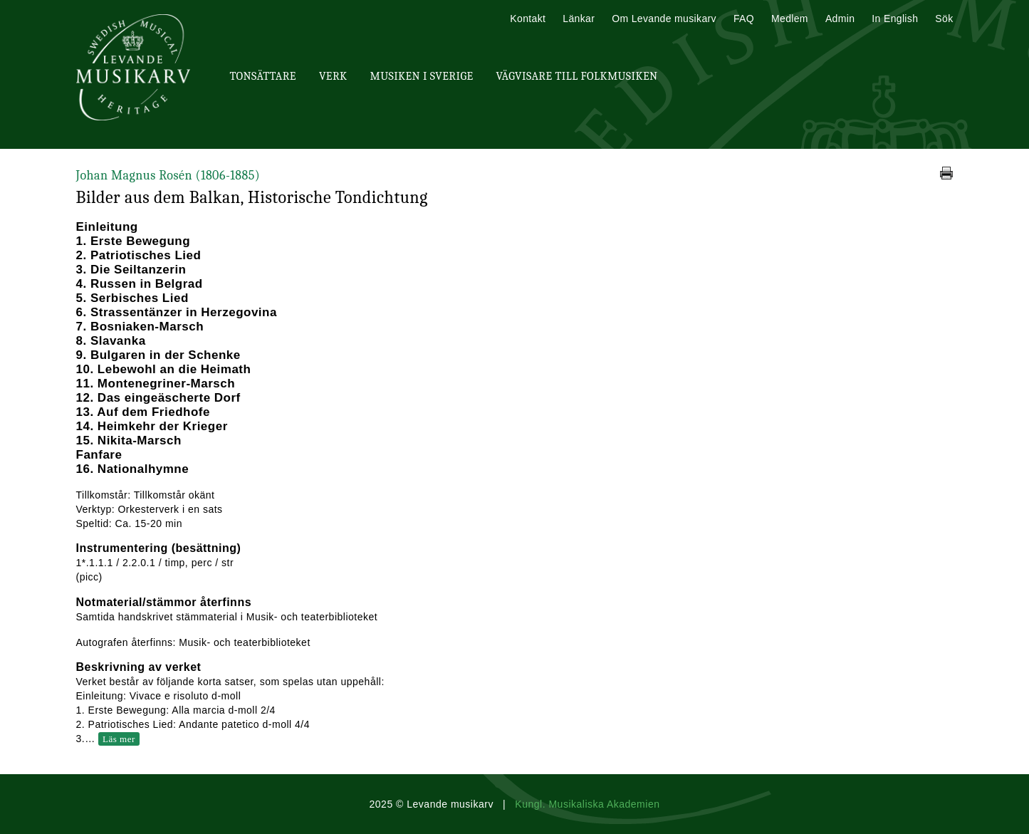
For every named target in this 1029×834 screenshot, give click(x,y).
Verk (333, 76)
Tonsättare (263, 76)
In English (895, 18)
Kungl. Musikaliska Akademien (587, 804)
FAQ (743, 18)
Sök (944, 18)
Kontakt (527, 18)
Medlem (789, 18)
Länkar (579, 18)
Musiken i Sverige (422, 76)
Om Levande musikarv (664, 18)
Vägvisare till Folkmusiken (576, 76)
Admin (840, 18)
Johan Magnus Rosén (168, 175)
